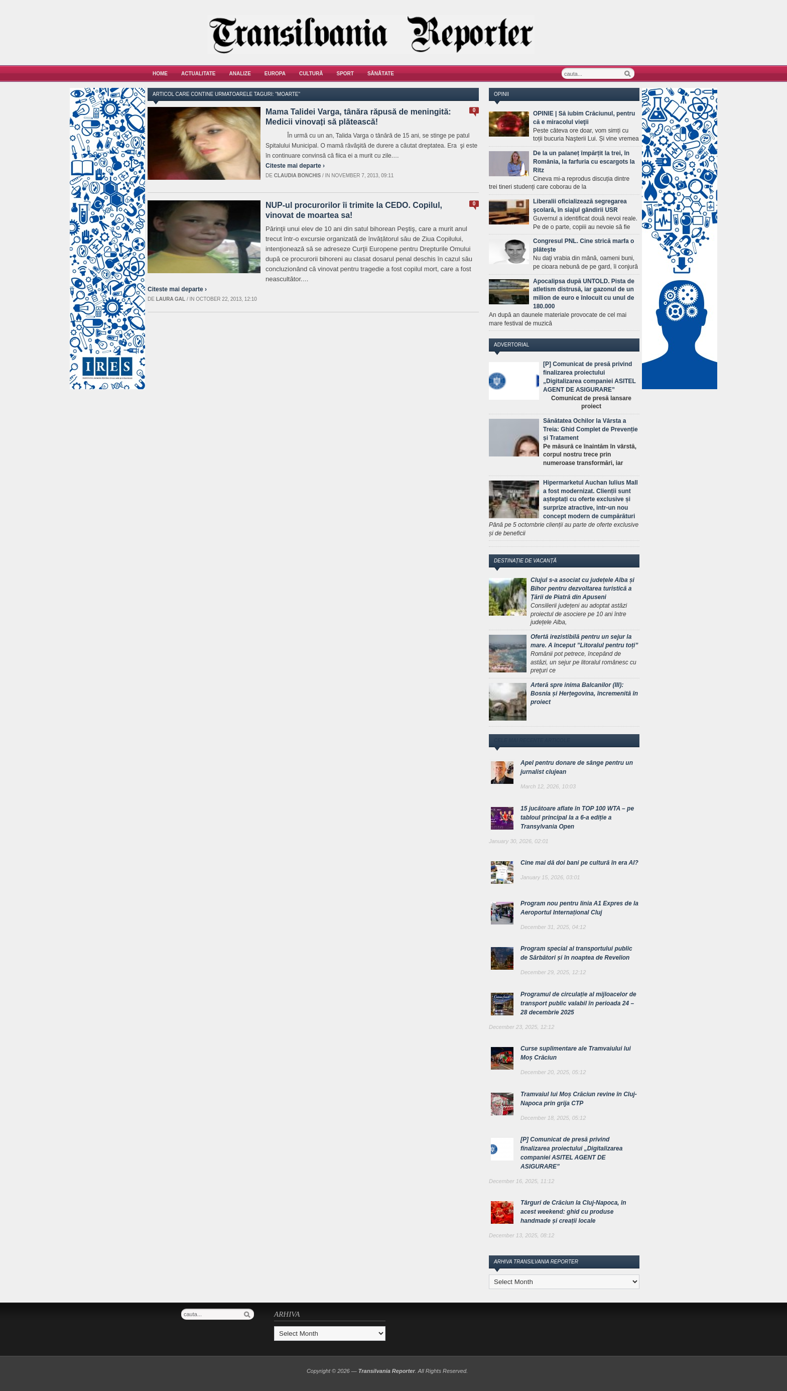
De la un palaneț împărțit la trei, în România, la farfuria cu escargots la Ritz (584, 162)
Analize (240, 73)
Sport (345, 73)
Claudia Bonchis (297, 175)
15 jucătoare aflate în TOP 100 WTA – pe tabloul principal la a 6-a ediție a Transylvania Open (577, 817)
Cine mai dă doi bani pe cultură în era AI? (579, 862)
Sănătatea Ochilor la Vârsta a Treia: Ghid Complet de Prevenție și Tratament (590, 429)
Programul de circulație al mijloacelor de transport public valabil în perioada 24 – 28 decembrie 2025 (578, 1003)
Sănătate (380, 73)
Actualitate (198, 73)
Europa (275, 73)
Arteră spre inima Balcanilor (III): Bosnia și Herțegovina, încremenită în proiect (584, 693)
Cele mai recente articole (532, 740)
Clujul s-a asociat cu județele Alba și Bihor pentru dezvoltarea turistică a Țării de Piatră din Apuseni (582, 588)
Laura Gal (171, 299)
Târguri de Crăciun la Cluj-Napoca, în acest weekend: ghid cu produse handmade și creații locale (573, 1211)
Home (160, 73)
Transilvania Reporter (386, 1371)
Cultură (311, 73)
